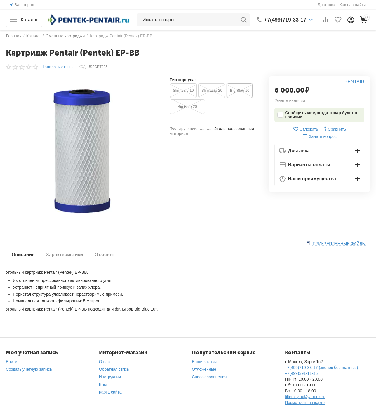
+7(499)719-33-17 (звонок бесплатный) (321, 367)
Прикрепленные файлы (339, 243)
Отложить (305, 129)
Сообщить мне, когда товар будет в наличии (317, 115)
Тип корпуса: (183, 79)
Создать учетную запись (29, 369)
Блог (103, 384)
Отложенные (204, 369)
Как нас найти (353, 4)
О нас (104, 361)
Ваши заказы (204, 361)
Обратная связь (114, 369)
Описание (23, 254)
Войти (11, 361)
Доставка (326, 4)
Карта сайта (110, 392)
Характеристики (64, 254)
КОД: (82, 67)
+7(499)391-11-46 (301, 373)
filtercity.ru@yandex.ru (305, 396)
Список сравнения (209, 377)
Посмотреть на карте (305, 402)
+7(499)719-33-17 (285, 20)
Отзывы (104, 254)
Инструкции (110, 377)
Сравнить (333, 129)
